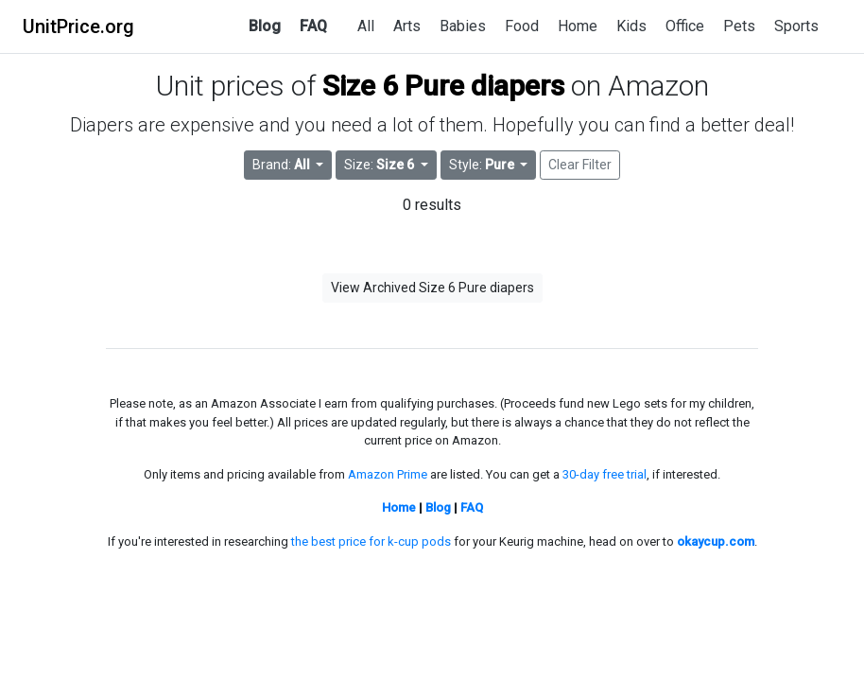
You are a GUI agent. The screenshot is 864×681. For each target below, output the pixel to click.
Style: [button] (483, 164)
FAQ (313, 26)
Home (577, 26)
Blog (265, 26)
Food (522, 26)
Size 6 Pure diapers (443, 85)
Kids (631, 26)
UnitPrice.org (78, 26)
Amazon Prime (387, 474)
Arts (407, 26)
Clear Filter (580, 164)
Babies (463, 26)
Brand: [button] (282, 164)
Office (684, 26)
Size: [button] (380, 164)
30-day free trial (604, 474)
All (365, 26)
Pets (739, 26)
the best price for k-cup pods (371, 541)
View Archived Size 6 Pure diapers (432, 287)
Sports (796, 26)
